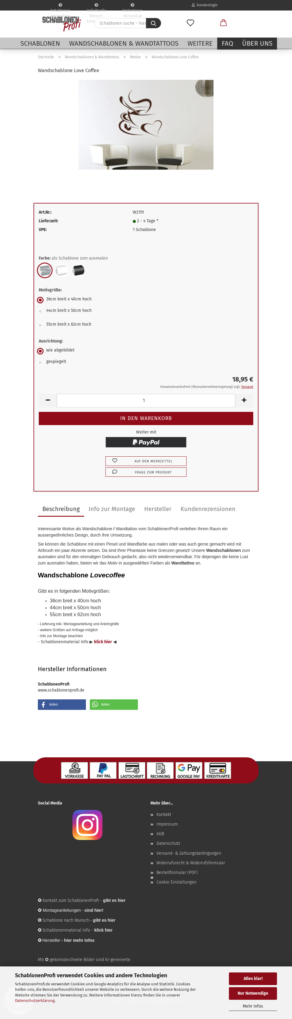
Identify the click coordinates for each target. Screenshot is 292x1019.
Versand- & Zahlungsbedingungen (189, 853)
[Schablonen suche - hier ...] (153, 23)
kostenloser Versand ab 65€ (132, 7)
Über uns (257, 43)
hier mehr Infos (79, 940)
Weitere (200, 43)
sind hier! (93, 910)
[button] (223, 23)
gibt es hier (104, 920)
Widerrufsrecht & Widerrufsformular (191, 862)
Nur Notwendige (253, 993)
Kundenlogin (204, 5)
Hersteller (158, 509)
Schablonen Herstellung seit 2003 (60, 7)
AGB (160, 833)
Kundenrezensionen (208, 509)
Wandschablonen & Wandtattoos (123, 43)
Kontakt (164, 814)
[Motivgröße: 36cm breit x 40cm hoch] (146, 300)
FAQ (227, 43)
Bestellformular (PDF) (177, 872)
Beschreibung (61, 509)
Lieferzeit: (48, 221)
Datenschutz (168, 843)
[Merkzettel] (190, 23)
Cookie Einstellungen (176, 882)
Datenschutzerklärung (35, 1000)
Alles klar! (253, 978)
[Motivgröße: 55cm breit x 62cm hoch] (146, 325)
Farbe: (73, 258)
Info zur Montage (112, 509)
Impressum (167, 824)
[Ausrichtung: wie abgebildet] (146, 351)
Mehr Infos (253, 1006)
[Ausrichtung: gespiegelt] (146, 363)
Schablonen (40, 43)
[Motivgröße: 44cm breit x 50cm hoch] (146, 311)
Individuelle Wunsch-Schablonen (96, 7)
